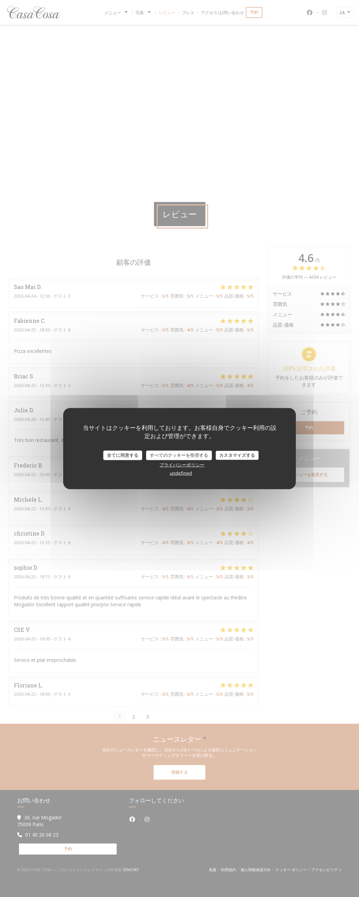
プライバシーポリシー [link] (181, 464)
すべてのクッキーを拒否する (179, 455)
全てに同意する (122, 455)
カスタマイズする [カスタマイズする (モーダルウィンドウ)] (237, 455)
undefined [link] (181, 473)
